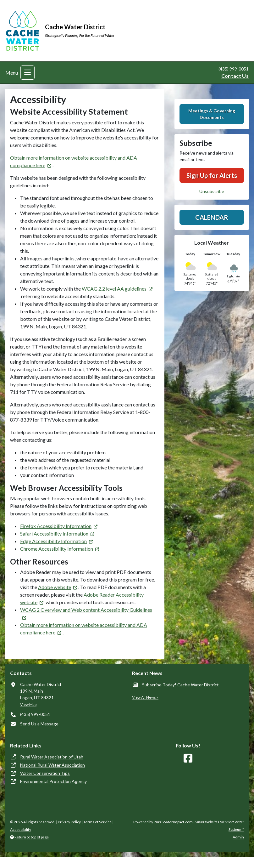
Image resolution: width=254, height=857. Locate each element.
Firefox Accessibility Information (55, 526)
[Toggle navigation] (27, 72)
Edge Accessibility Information (53, 541)
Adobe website (54, 587)
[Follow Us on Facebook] (188, 758)
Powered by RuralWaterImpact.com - (188, 826)
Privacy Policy (69, 822)
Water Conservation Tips (45, 773)
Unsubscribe (211, 191)
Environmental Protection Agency (53, 781)
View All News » (145, 697)
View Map (28, 704)
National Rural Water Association (52, 765)
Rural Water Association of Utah (51, 756)
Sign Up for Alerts (211, 175)
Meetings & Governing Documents (211, 114)
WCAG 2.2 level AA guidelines (114, 289)
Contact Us (235, 76)
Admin (238, 837)
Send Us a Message (39, 723)
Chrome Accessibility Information (56, 549)
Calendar (211, 217)
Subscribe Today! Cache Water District (180, 684)
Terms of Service (97, 822)
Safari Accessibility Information (54, 533)
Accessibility (20, 829)
